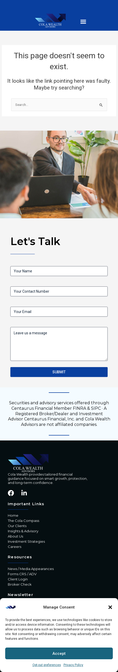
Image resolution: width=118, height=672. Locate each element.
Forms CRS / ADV (22, 574)
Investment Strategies (26, 541)
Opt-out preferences (46, 665)
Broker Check (20, 584)
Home (13, 515)
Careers (14, 547)
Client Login (18, 579)
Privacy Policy (73, 665)
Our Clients (17, 526)
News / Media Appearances (31, 569)
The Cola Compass (23, 521)
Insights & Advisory (23, 531)
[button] (110, 607)
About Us (15, 536)
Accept (59, 653)
